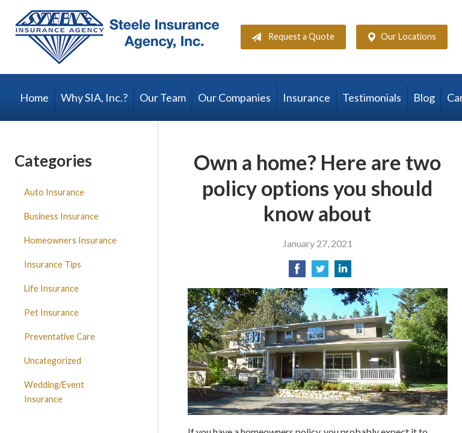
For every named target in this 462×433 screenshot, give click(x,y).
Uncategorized (52, 360)
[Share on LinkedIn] (342, 272)
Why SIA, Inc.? (94, 97)
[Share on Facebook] (297, 272)
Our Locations (399, 37)
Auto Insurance (54, 192)
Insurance (306, 97)
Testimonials (371, 97)
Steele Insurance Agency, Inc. (116, 37)
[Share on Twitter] (320, 272)
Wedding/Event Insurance (54, 391)
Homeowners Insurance (70, 240)
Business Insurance (61, 216)
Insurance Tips (52, 264)
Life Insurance (51, 288)
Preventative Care (59, 336)
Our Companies (234, 97)
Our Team (163, 97)
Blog (424, 97)
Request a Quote (290, 37)
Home (34, 97)
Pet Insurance (51, 312)
